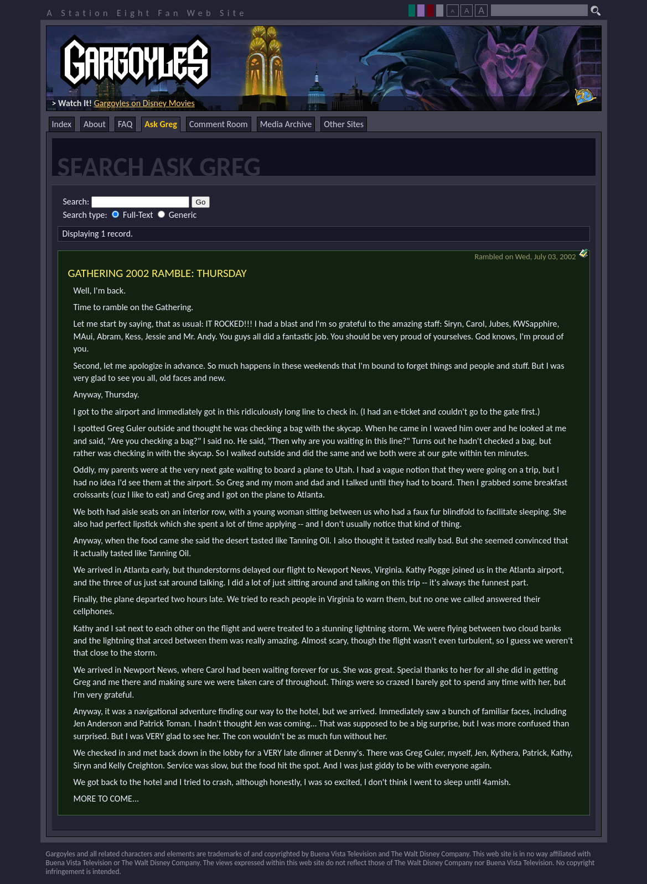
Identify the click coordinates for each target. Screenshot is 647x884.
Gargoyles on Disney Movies (144, 103)
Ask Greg (160, 124)
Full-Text (133, 215)
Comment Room (218, 124)
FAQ (125, 124)
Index (62, 124)
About (95, 124)
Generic (177, 215)
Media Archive (286, 124)
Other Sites (344, 124)
